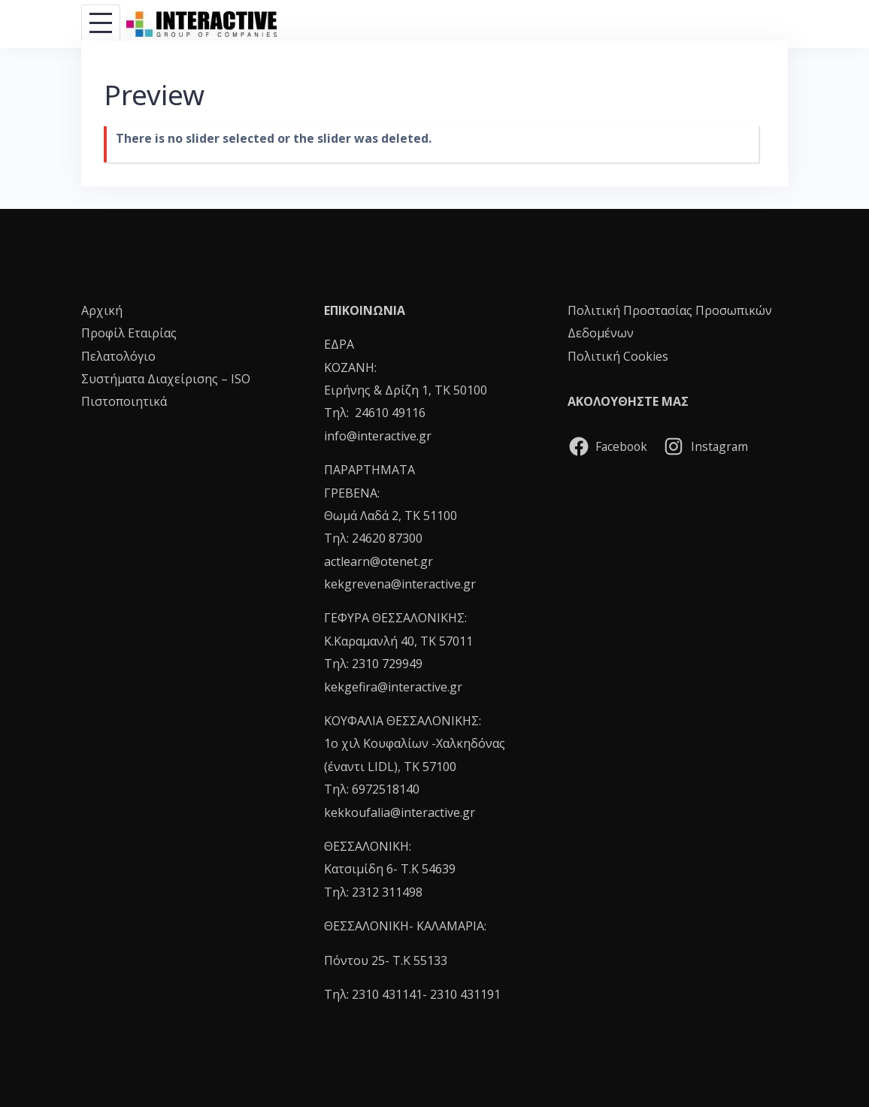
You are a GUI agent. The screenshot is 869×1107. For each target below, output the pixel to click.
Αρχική (102, 310)
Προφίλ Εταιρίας (129, 333)
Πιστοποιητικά (124, 401)
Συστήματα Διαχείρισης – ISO (165, 379)
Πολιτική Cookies (618, 356)
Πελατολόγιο (118, 356)
